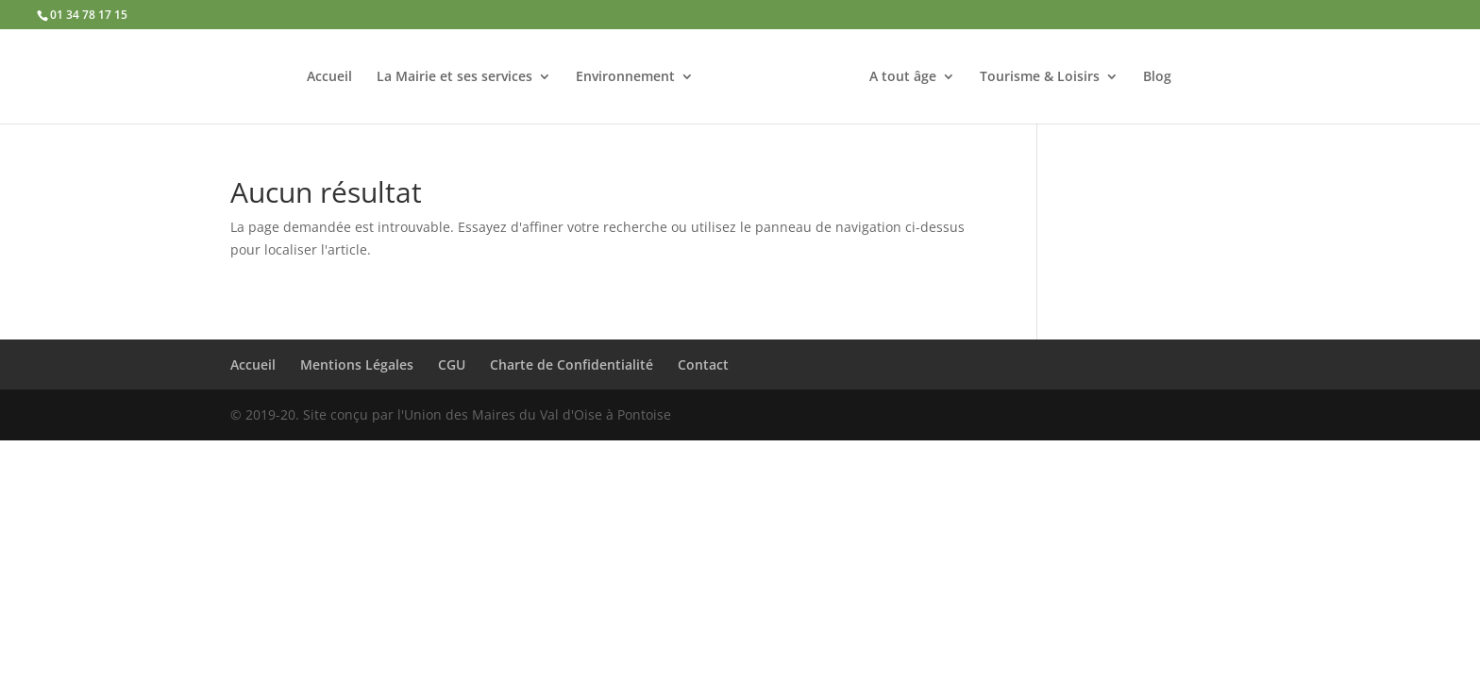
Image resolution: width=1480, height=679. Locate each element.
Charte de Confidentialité (571, 364)
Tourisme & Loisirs (1040, 77)
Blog (1157, 77)
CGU (451, 364)
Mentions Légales (356, 364)
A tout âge (902, 77)
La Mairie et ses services (454, 77)
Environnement (625, 77)
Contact (703, 364)
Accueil (329, 77)
